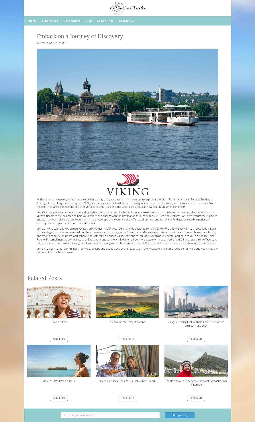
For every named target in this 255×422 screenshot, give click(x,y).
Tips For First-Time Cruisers (59, 364)
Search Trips (105, 21)
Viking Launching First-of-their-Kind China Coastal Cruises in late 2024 (196, 306)
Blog (89, 21)
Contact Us (126, 21)
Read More (58, 338)
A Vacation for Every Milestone (127, 305)
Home (33, 21)
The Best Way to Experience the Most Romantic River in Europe (196, 365)
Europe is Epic (59, 305)
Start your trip (180, 415)
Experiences (50, 21)
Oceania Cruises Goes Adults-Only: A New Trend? (127, 364)
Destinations (72, 21)
